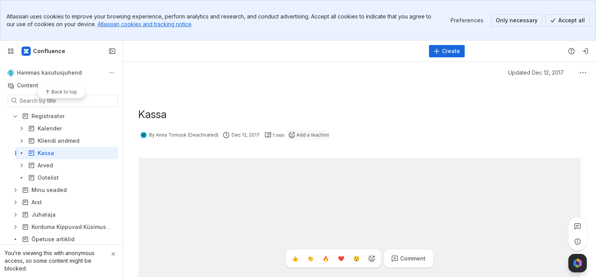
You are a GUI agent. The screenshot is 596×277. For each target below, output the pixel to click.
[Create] (447, 51)
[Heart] (341, 258)
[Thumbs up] (295, 258)
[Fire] (326, 258)
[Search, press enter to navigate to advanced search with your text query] (276, 51)
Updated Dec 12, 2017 (536, 72)
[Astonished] (356, 258)
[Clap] (310, 258)
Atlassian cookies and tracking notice (145, 24)
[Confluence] (44, 51)
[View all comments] (577, 226)
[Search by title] (67, 100)
